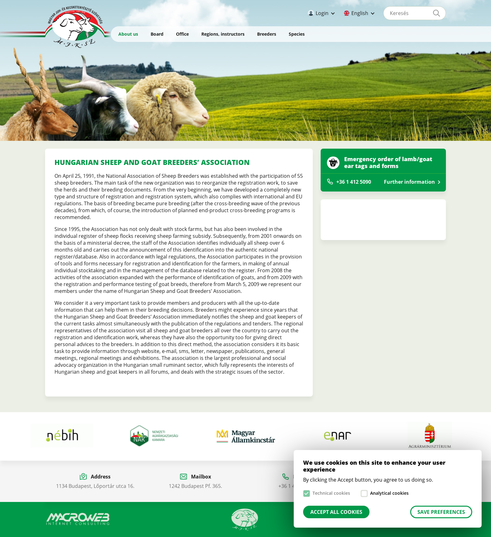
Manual (245, 519)
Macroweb (78, 519)
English (359, 13)
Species (297, 34)
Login (322, 13)
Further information (409, 181)
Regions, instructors (223, 34)
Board (157, 34)
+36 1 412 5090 (353, 181)
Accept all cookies (336, 512)
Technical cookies (331, 493)
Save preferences (441, 512)
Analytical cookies (389, 493)
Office (182, 34)
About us (128, 34)
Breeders (266, 34)
